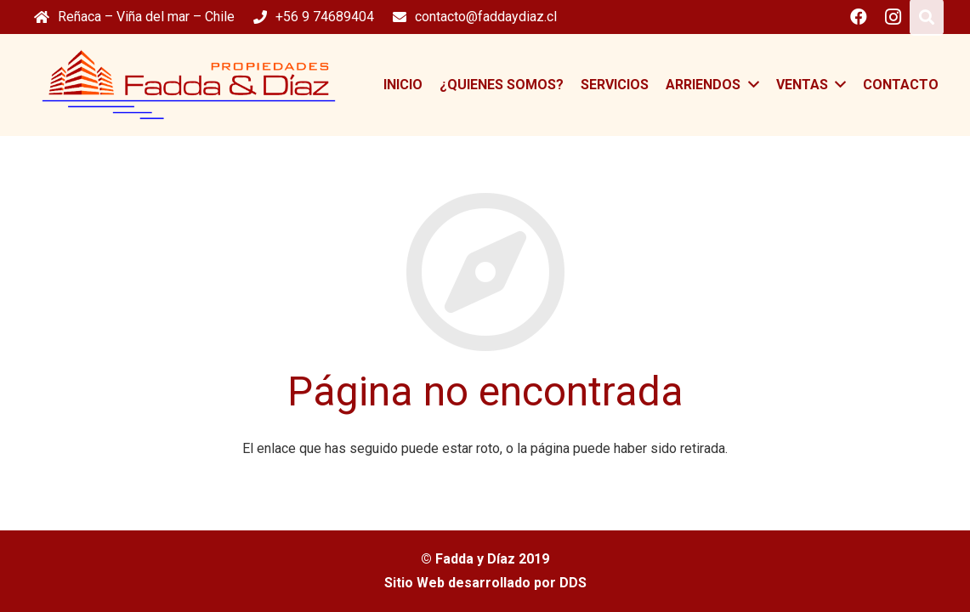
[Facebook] (859, 17)
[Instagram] (893, 17)
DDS (573, 583)
